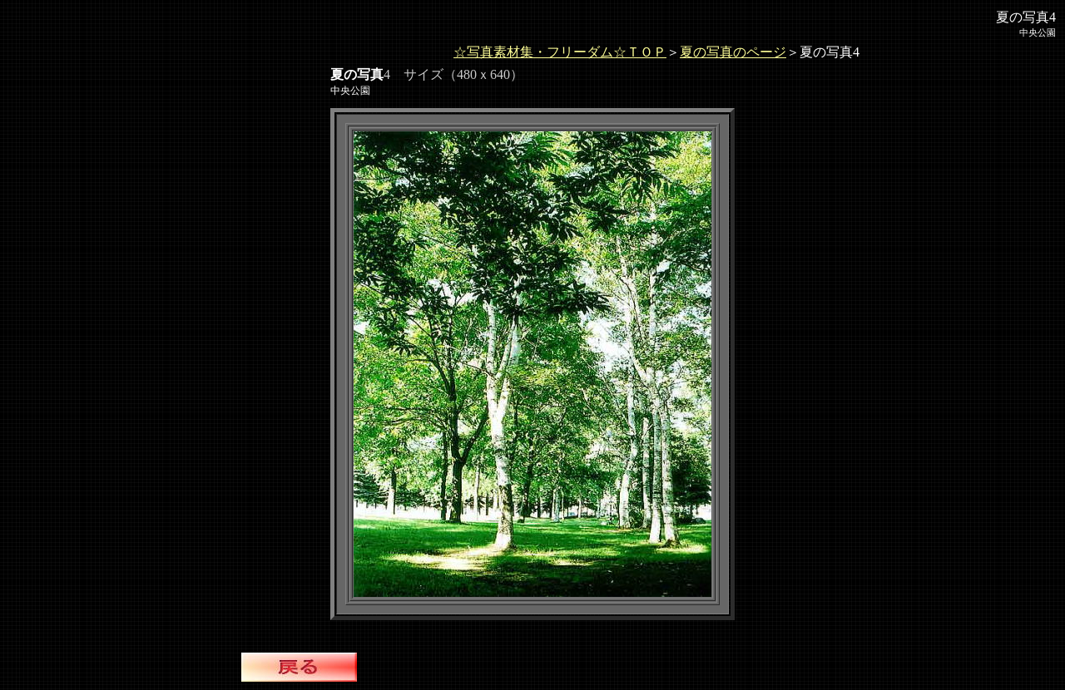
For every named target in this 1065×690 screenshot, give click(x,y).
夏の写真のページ (733, 52)
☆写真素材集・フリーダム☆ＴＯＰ (559, 52)
